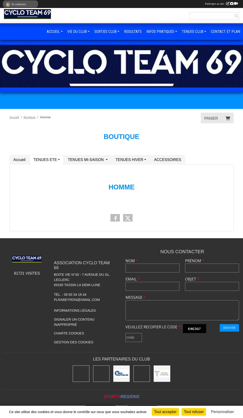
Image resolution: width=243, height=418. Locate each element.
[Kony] (101, 373)
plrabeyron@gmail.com (77, 300)
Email (132, 279)
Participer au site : (221, 3)
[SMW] (121, 373)
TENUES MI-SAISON (86, 160)
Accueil (19, 160)
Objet (192, 279)
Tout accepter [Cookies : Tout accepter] (165, 412)
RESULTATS (133, 31)
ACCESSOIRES (167, 160)
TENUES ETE (45, 160)
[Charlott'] (81, 373)
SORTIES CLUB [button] (105, 31)
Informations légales (75, 310)
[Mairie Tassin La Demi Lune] (162, 373)
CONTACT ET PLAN (225, 31)
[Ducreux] (141, 373)
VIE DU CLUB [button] (77, 31)
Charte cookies (69, 333)
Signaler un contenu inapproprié (74, 322)
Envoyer (229, 328)
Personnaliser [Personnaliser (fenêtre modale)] (222, 412)
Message (135, 297)
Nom (131, 260)
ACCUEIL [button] (53, 31)
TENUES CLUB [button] (192, 31)
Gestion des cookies (73, 342)
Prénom (194, 260)
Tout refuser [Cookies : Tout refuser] (194, 412)
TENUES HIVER (129, 160)
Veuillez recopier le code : (153, 327)
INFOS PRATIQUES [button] (160, 31)
